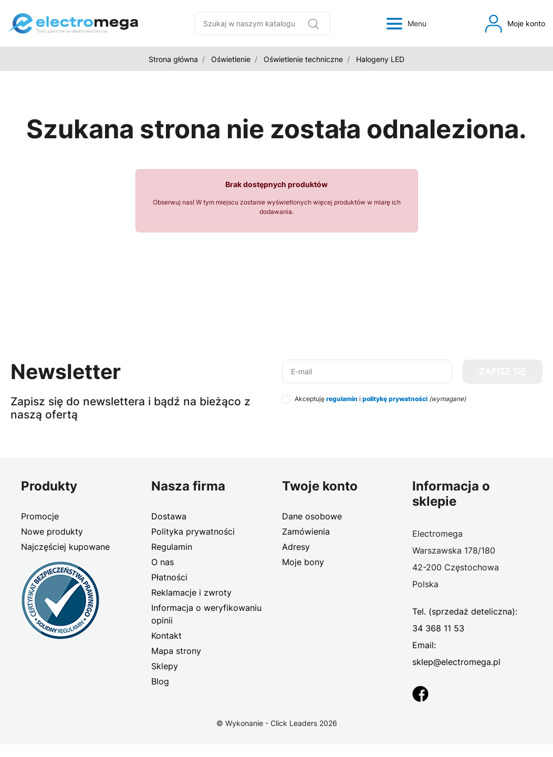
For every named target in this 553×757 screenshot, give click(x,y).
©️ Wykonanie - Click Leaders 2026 (276, 723)
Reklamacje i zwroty (191, 592)
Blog (160, 681)
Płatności (169, 577)
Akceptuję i (380, 399)
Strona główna (173, 59)
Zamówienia (306, 531)
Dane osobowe (312, 516)
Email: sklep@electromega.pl (456, 653)
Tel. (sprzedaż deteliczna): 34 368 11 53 (464, 619)
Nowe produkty (52, 531)
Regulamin (171, 546)
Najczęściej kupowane (65, 546)
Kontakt (166, 635)
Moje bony (303, 562)
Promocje (40, 516)
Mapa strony (176, 651)
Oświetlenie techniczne (303, 59)
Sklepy (164, 666)
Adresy (296, 546)
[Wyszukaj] (313, 23)
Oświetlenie (231, 59)
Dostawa (168, 516)
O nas (162, 562)
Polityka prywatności (193, 531)
